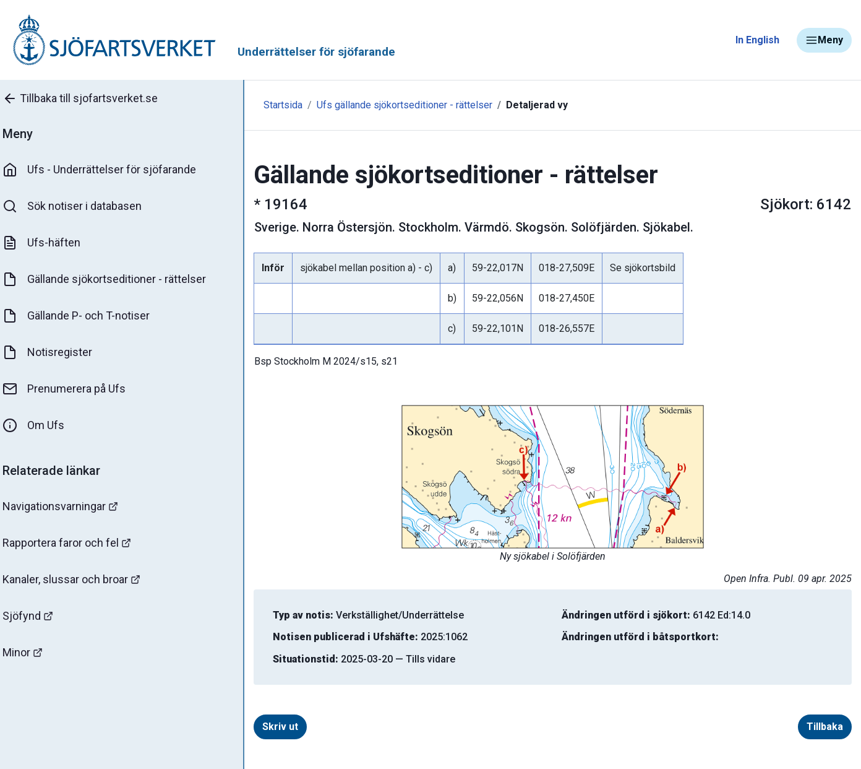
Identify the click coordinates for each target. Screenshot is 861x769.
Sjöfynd (35, 615)
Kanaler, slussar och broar (79, 579)
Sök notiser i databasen (79, 206)
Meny (824, 40)
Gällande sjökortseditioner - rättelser (111, 279)
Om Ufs (41, 425)
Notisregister (55, 352)
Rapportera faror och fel (74, 542)
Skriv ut (273, 726)
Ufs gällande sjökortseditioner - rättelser (392, 105)
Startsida (270, 105)
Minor (30, 652)
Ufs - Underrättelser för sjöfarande (106, 169)
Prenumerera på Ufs (71, 388)
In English (757, 40)
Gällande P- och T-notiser (83, 315)
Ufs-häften (49, 242)
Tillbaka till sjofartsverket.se (87, 98)
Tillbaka (820, 726)
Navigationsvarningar (68, 506)
